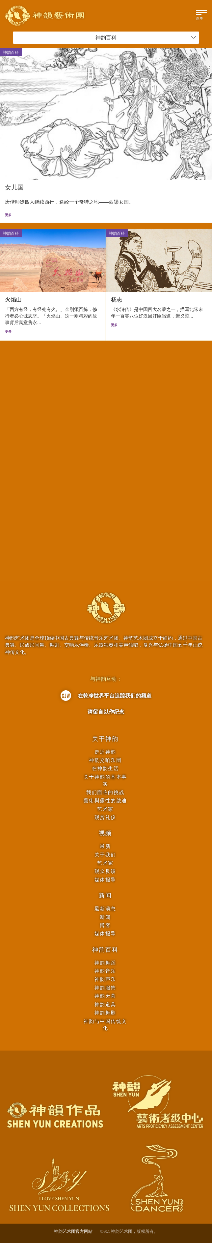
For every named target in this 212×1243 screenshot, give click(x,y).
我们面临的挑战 (105, 792)
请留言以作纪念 (106, 711)
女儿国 (14, 187)
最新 (105, 846)
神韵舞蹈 (105, 963)
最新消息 (105, 908)
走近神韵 (105, 752)
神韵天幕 (105, 996)
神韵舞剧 (105, 1012)
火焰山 (13, 299)
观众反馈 (105, 871)
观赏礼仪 (105, 817)
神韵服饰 (105, 987)
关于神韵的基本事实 (105, 780)
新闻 (105, 895)
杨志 (116, 299)
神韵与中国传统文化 (105, 1024)
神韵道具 (105, 1004)
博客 (105, 925)
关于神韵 (105, 739)
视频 (105, 833)
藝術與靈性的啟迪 (105, 800)
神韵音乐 (105, 971)
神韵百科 (145, 37)
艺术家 (105, 809)
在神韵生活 (105, 768)
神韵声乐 (105, 979)
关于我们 (105, 854)
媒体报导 (105, 879)
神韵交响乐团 (105, 760)
